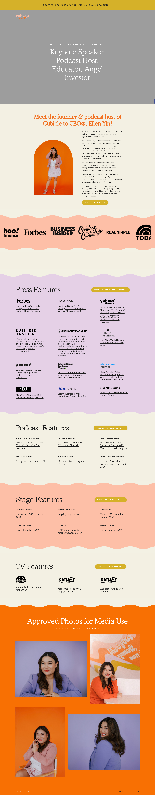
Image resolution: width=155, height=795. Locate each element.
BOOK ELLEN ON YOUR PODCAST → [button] (111, 428)
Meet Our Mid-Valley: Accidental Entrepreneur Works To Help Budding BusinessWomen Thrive (112, 376)
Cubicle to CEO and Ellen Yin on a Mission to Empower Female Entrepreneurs (72, 375)
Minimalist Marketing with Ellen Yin (71, 463)
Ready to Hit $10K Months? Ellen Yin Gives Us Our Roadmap (30, 445)
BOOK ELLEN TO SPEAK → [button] (95, 202)
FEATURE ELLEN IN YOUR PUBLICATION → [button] (110, 289)
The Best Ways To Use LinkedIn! (111, 590)
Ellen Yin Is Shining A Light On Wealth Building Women (30, 396)
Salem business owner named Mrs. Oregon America (72, 395)
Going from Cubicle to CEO (30, 461)
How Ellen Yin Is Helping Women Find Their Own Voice (112, 342)
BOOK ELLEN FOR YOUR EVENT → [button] (110, 499)
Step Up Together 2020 (70, 514)
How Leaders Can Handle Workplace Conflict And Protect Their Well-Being (28, 308)
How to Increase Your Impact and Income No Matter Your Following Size (114, 445)
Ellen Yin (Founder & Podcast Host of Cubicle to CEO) (113, 464)
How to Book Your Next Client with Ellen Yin (70, 444)
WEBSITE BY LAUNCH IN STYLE (129, 791)
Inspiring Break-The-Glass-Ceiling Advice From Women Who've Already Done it (72, 308)
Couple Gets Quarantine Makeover (29, 588)
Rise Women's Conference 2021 (29, 515)
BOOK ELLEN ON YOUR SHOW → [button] (110, 566)
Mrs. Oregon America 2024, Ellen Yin (69, 590)
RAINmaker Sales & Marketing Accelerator (70, 531)
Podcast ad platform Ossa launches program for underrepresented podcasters (28, 374)
